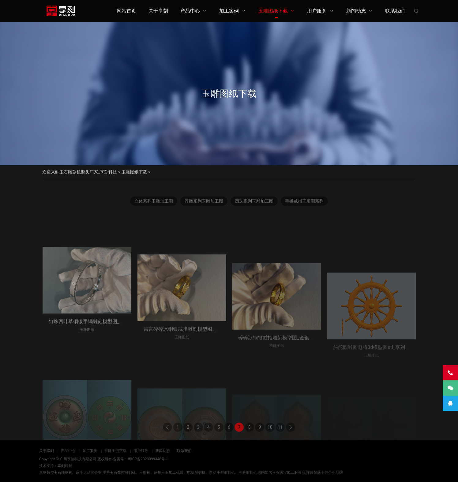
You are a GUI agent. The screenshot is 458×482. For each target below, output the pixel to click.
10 (270, 433)
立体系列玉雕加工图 (153, 203)
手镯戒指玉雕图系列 (304, 203)
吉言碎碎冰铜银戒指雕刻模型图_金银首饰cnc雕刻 (198, 360)
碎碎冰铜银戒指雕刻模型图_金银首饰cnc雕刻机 (289, 368)
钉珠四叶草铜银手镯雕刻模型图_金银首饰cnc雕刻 (103, 350)
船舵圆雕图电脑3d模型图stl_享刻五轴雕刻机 (381, 373)
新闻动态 (356, 11)
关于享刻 (158, 11)
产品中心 (190, 11)
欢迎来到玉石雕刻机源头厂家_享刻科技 (79, 172)
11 (280, 433)
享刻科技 (65, 466)
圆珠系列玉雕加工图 (254, 203)
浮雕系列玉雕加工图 (204, 203)
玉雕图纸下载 (273, 11)
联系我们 (395, 11)
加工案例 (229, 11)
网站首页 (126, 11)
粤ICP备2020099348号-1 (148, 459)
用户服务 (317, 11)
